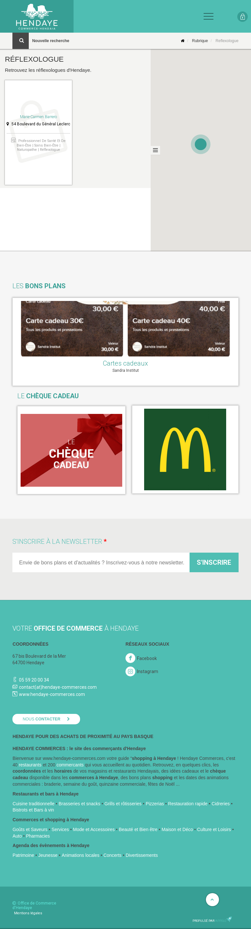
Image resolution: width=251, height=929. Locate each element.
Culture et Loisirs (214, 829)
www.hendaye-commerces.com (52, 694)
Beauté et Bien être (138, 829)
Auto (17, 836)
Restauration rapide (188, 803)
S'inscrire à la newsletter (57, 541)
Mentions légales (28, 913)
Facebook (147, 658)
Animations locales (80, 855)
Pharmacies (38, 836)
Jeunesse (48, 855)
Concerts (113, 855)
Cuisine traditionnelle (33, 803)
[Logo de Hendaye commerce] (37, 16)
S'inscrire (214, 562)
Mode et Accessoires (94, 829)
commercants (70, 764)
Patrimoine (23, 855)
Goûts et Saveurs (29, 829)
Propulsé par (212, 920)
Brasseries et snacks (79, 803)
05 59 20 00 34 (34, 680)
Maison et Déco (177, 829)
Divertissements (142, 855)
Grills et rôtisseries (123, 803)
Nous (41, 719)
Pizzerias (155, 803)
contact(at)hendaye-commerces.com (58, 687)
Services (60, 829)
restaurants (30, 764)
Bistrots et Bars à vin (33, 809)
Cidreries (221, 803)
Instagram (142, 671)
